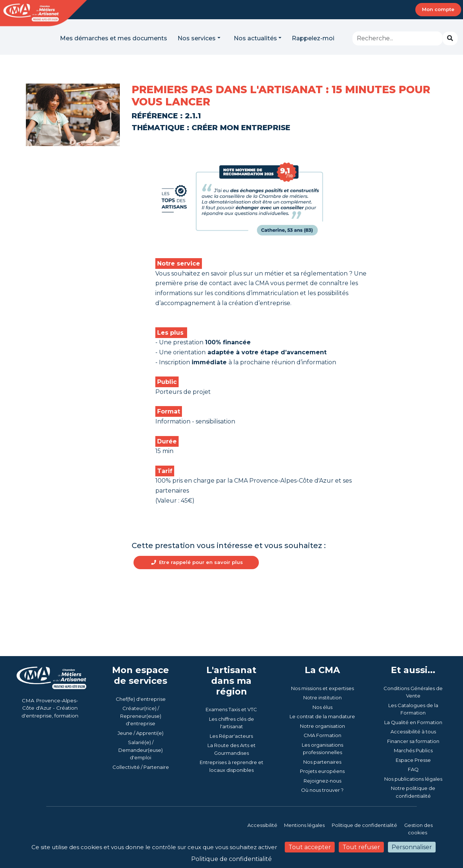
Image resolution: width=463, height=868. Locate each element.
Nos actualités (255, 38)
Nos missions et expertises (322, 708)
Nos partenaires (322, 781)
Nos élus (322, 727)
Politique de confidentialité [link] (231, 858)
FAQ (413, 789)
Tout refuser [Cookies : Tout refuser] (361, 847)
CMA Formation (322, 755)
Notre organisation (322, 746)
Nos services (197, 38)
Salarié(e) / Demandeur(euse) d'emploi (140, 769)
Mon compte (438, 9)
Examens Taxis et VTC (231, 729)
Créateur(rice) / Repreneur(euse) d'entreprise (140, 735)
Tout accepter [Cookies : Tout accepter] (309, 847)
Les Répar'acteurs (231, 756)
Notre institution (322, 717)
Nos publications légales (413, 798)
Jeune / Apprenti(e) (140, 753)
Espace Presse (413, 780)
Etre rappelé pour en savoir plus (198, 582)
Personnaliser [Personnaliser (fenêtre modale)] (412, 847)
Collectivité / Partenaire (140, 787)
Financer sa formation (413, 761)
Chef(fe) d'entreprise (141, 719)
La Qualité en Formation (413, 742)
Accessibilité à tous (413, 751)
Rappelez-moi (313, 38)
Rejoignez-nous (322, 800)
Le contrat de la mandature (322, 736)
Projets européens (322, 791)
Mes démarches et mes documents (113, 38)
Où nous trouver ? (322, 810)
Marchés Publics (413, 770)
